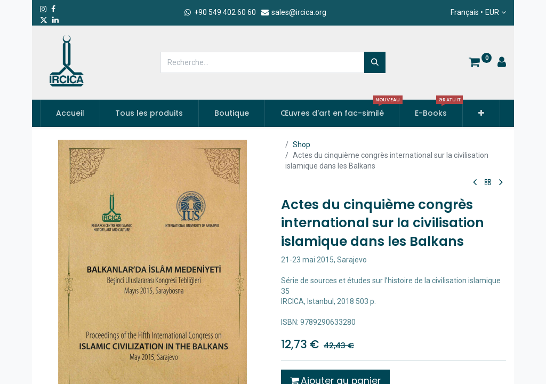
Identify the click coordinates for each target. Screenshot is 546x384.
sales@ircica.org (293, 12)
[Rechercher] (375, 62)
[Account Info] (501, 63)
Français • (475, 12)
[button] (481, 113)
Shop (301, 144)
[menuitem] (70, 113)
